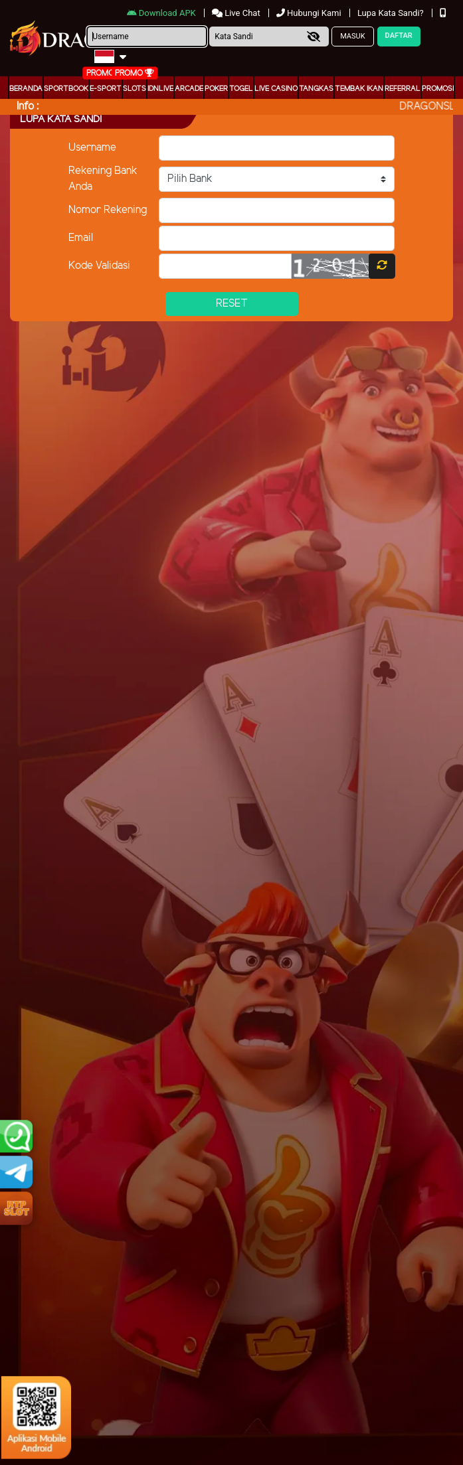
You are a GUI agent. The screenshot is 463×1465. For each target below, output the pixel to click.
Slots (134, 89)
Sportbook (66, 89)
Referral (402, 89)
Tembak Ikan (359, 89)
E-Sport (106, 89)
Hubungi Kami (309, 13)
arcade (189, 89)
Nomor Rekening (107, 210)
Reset (232, 303)
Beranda (26, 89)
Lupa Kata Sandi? (391, 13)
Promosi (438, 89)
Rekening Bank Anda (103, 179)
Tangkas (316, 89)
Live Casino (276, 89)
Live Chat (237, 13)
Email (80, 238)
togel (241, 89)
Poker (216, 89)
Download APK (162, 13)
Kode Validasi (99, 266)
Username (92, 147)
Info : (28, 106)
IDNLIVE (160, 89)
